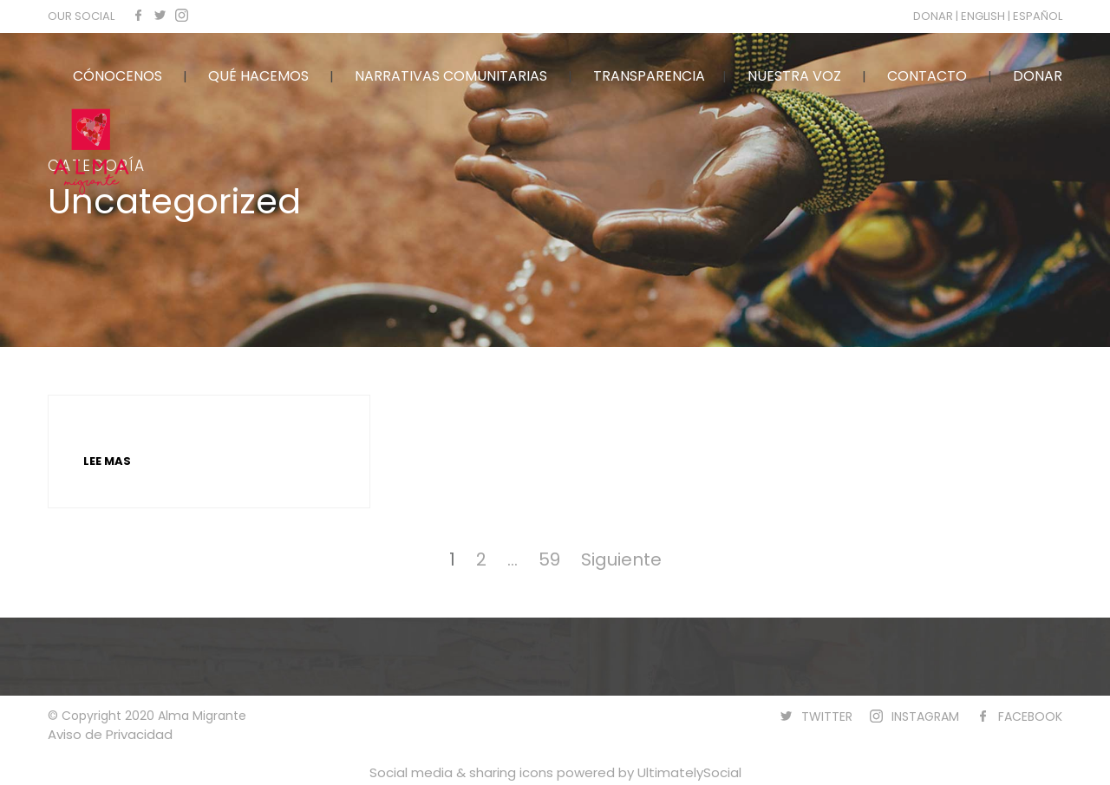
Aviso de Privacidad (110, 734)
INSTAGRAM (925, 716)
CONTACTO (927, 76)
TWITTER (826, 716)
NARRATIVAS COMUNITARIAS (451, 76)
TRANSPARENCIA (649, 76)
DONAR (934, 16)
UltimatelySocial (689, 772)
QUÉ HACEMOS (258, 76)
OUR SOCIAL (81, 16)
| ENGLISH (982, 16)
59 (549, 559)
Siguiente (621, 559)
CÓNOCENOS (117, 76)
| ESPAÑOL (1035, 16)
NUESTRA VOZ (794, 76)
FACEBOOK (1030, 716)
